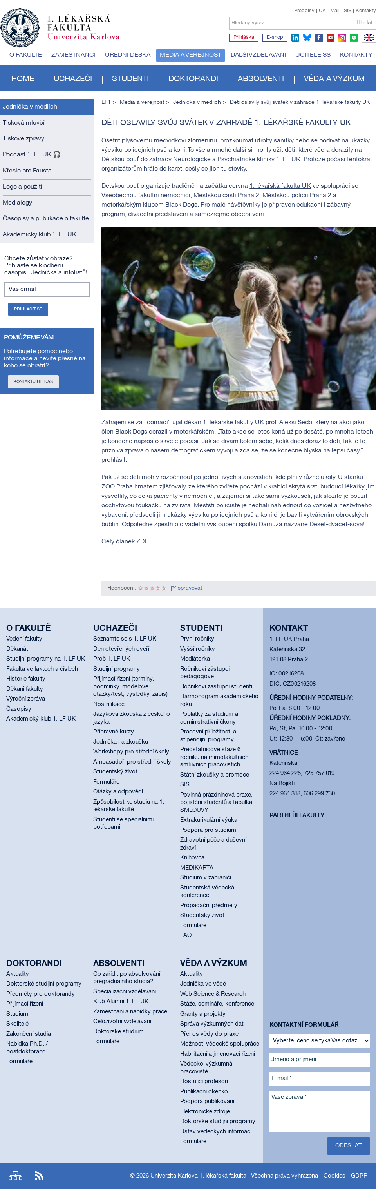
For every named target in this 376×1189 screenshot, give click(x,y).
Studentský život (115, 772)
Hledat (364, 22)
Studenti (130, 79)
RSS (39, 1175)
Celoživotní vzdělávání (122, 1021)
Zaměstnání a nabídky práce (130, 1012)
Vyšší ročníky (197, 649)
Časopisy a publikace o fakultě (46, 218)
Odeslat (348, 1146)
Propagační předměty (208, 905)
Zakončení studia (28, 1034)
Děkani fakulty (24, 689)
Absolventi (261, 79)
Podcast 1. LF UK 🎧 (32, 155)
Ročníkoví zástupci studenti (216, 687)
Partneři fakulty (296, 816)
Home (22, 79)
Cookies (334, 1176)
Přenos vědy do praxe (209, 1034)
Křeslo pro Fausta (27, 171)
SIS (347, 11)
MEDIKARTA (196, 868)
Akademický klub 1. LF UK (39, 235)
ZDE (142, 542)
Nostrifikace (109, 704)
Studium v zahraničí (205, 877)
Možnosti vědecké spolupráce (219, 1044)
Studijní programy (116, 669)
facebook (319, 38)
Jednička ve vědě (203, 984)
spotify (354, 38)
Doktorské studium (118, 1032)
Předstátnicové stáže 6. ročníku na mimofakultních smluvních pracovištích (214, 757)
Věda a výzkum (334, 79)
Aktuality (17, 974)
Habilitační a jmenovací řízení (217, 1054)
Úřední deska (127, 55)
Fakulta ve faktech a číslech (42, 669)
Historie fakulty (25, 679)
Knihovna (192, 857)
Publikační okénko (204, 1092)
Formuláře (106, 782)
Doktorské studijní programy (43, 984)
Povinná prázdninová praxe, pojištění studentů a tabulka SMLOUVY (216, 802)
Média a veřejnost (190, 55)
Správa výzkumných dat (212, 1024)
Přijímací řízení (24, 1004)
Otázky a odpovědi (118, 792)
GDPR (359, 1176)
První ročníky (197, 639)
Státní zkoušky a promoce (214, 775)
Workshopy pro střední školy (131, 752)
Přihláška (243, 37)
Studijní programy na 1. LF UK (45, 659)
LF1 (106, 102)
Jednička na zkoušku (120, 742)
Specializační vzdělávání (124, 992)
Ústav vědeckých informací (215, 1132)
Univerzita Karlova (90, 41)
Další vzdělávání (258, 55)
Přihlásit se (28, 309)
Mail (335, 11)
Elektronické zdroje (205, 1112)
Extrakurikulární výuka (208, 820)
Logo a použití (22, 187)
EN (367, 42)
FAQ (186, 935)
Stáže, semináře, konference (217, 1004)
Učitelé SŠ (313, 55)
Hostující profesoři (204, 1081)
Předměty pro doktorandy (40, 994)
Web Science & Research (213, 994)
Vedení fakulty (24, 639)
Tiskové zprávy (23, 139)
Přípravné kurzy (113, 732)
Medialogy (17, 203)
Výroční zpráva (25, 699)
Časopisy (18, 709)
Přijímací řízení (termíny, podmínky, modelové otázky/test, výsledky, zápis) (130, 686)
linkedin (295, 38)
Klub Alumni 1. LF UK (120, 1001)
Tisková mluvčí (24, 123)
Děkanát (17, 649)
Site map (15, 1175)
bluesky (307, 38)
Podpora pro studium (208, 830)
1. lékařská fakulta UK (280, 186)
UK (322, 11)
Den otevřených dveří (121, 649)
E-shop (275, 37)
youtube (330, 38)
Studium (17, 1014)
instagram (342, 38)
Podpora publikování (207, 1101)
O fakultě (25, 55)
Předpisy (304, 11)
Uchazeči (73, 79)
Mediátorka (195, 659)
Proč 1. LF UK (111, 659)
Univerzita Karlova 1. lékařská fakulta (198, 1176)
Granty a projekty (203, 1014)
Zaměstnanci (73, 55)
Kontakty (366, 11)
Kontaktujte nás (33, 382)
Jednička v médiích (30, 107)
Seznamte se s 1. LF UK (124, 639)
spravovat (190, 588)
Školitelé (17, 1024)
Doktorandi (193, 79)
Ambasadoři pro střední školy (132, 762)
